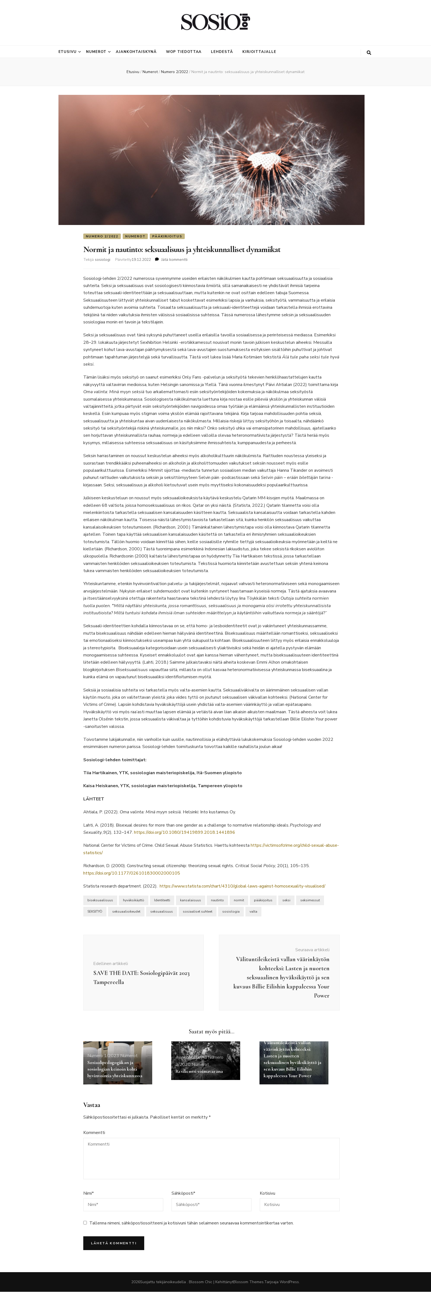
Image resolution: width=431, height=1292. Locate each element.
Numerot (96, 51)
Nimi (88, 1193)
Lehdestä (222, 51)
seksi (286, 900)
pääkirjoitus (263, 900)
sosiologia (231, 912)
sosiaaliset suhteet (197, 912)
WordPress (289, 1282)
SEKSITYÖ (94, 912)
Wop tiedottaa (184, 51)
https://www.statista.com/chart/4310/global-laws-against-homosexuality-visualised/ (242, 886)
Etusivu (67, 51)
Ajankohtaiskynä (136, 51)
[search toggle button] (369, 52)
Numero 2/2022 (102, 236)
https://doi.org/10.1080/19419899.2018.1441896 (184, 832)
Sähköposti (183, 1193)
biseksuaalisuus (100, 900)
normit (239, 900)
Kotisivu (267, 1193)
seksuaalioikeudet (126, 912)
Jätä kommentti (174, 259)
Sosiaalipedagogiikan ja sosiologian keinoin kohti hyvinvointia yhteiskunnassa (115, 1069)
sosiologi (102, 259)
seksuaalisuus (161, 912)
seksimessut (310, 900)
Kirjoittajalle (259, 51)
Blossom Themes (248, 1282)
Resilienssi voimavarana (199, 1071)
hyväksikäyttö (133, 900)
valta (253, 912)
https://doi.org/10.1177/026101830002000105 (131, 873)
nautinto (217, 900)
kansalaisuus (190, 900)
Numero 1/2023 (103, 1056)
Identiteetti (162, 900)
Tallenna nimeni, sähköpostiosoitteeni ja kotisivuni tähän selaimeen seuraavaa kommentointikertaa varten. (191, 1223)
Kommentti (94, 1133)
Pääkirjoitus (167, 236)
